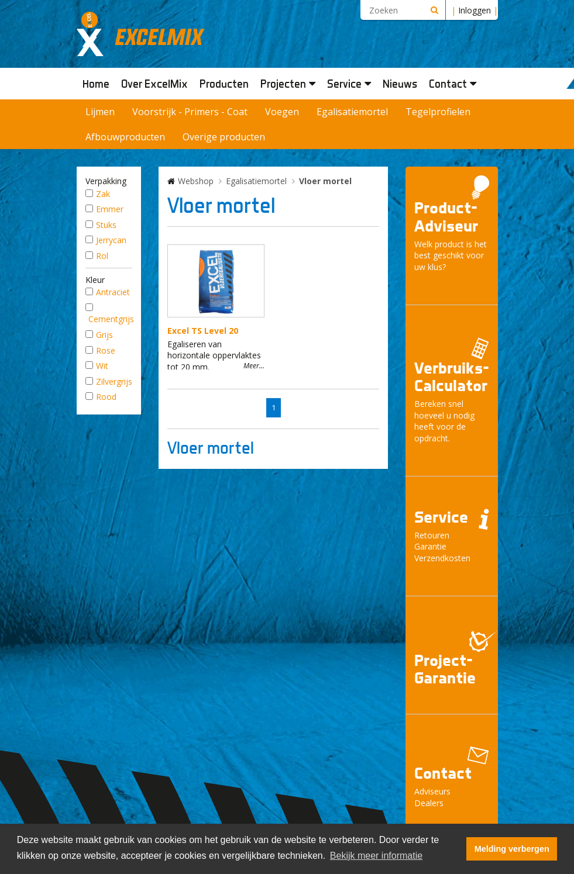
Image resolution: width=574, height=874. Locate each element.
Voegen (282, 111)
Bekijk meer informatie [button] (376, 856)
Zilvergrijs (114, 381)
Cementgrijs (111, 318)
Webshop (196, 180)
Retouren (431, 535)
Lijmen (100, 111)
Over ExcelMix (154, 84)
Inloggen (474, 10)
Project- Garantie (445, 669)
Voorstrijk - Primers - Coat (190, 111)
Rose (105, 350)
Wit (102, 365)
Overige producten (224, 136)
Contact (452, 84)
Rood (106, 396)
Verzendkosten (442, 558)
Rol (102, 255)
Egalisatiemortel (352, 111)
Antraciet (113, 292)
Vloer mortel (325, 180)
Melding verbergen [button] (512, 849)
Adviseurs (432, 791)
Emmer (109, 209)
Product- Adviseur (446, 217)
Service (349, 84)
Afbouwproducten (125, 136)
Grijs (104, 334)
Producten (224, 84)
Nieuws (400, 84)
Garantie (430, 546)
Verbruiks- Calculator (451, 377)
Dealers (429, 803)
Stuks (106, 224)
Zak (103, 193)
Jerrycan (111, 240)
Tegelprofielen (437, 111)
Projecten (287, 84)
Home (96, 84)
